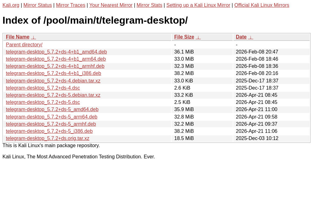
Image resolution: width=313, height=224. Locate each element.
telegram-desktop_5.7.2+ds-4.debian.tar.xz (53, 80)
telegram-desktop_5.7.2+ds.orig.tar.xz (47, 138)
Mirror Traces (70, 5)
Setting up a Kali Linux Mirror (198, 5)
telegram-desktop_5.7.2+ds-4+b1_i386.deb (53, 73)
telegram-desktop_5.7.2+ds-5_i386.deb (49, 131)
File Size (184, 37)
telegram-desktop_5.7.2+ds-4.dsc (43, 88)
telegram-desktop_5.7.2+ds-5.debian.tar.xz (53, 95)
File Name (18, 37)
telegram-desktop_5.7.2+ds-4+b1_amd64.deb (56, 51)
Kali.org (10, 5)
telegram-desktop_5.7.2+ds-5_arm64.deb (51, 116)
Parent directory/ (24, 44)
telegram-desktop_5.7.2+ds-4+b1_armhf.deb (55, 66)
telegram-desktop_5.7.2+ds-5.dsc (43, 102)
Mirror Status (37, 5)
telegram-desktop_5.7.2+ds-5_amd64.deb (52, 109)
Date (241, 37)
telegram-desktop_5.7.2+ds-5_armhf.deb (51, 124)
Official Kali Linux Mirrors (261, 5)
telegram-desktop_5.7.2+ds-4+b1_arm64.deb (56, 59)
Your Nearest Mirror (111, 5)
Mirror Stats (149, 5)
